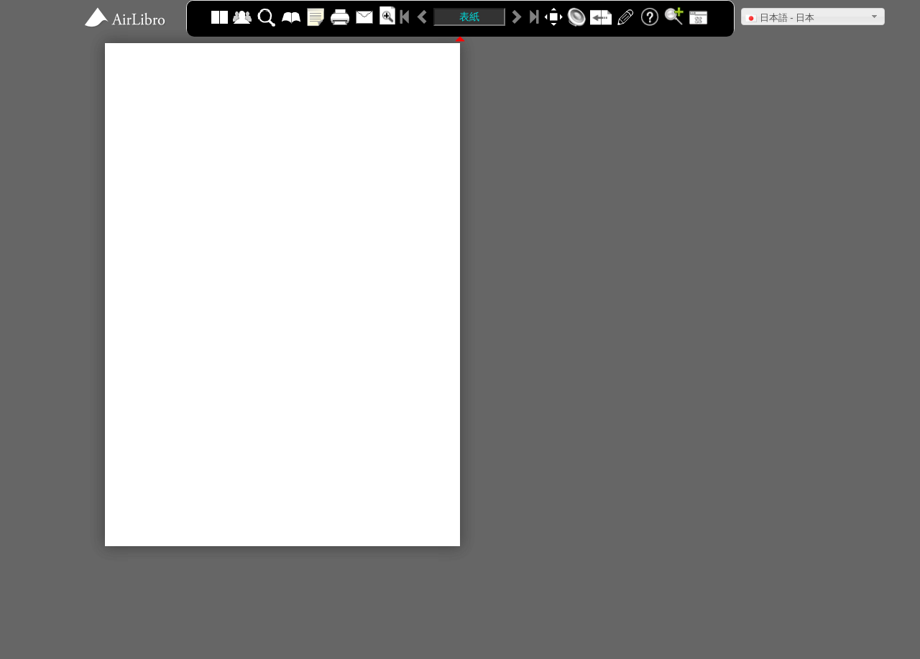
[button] (813, 16)
